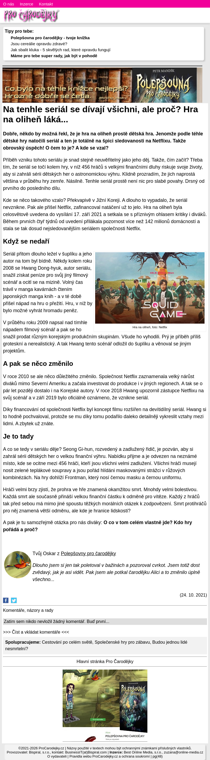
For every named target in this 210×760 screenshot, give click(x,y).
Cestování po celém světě (67, 642)
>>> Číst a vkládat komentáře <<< (36, 632)
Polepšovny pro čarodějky (88, 553)
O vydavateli (56, 756)
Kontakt (46, 4)
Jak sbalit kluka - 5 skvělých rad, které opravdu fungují (60, 49)
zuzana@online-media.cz (183, 752)
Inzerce (26, 4)
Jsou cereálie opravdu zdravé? (39, 43)
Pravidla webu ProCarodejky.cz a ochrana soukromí (109, 756)
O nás (8, 4)
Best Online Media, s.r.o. (143, 752)
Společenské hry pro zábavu (122, 642)
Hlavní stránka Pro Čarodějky (105, 661)
